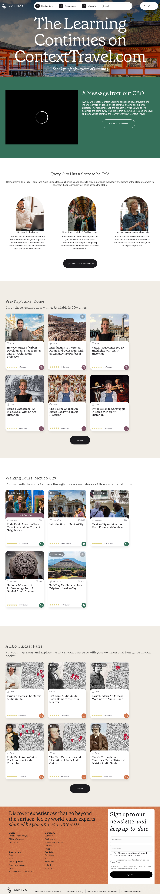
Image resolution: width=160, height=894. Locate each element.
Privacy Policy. (115, 862)
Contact (12, 868)
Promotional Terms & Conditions (102, 891)
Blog (11, 855)
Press (47, 849)
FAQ (10, 858)
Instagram (49, 861)
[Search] (117, 6)
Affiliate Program (16, 839)
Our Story (49, 835)
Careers (48, 845)
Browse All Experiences (118, 123)
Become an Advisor (17, 865)
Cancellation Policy (74, 891)
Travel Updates (16, 861)
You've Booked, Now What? (21, 871)
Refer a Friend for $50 (18, 835)
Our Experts (50, 839)
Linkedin (48, 865)
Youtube (48, 868)
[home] (14, 8)
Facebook (49, 855)
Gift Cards (13, 842)
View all (80, 440)
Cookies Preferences (131, 891)
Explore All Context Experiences (80, 263)
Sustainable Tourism (54, 842)
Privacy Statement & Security (48, 891)
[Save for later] (40, 316)
